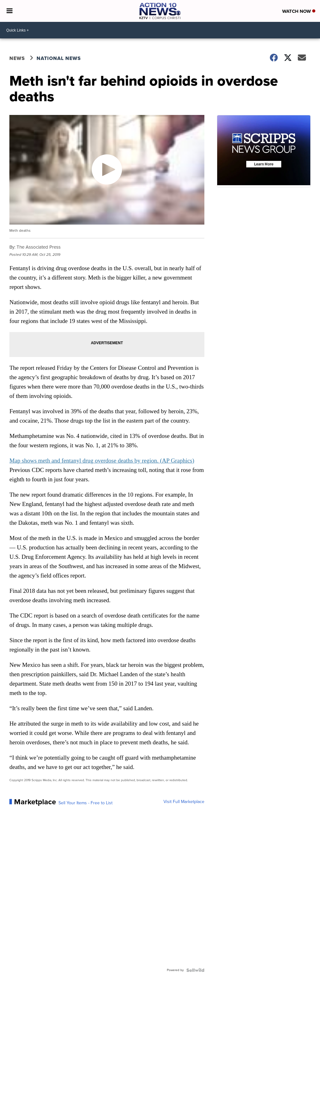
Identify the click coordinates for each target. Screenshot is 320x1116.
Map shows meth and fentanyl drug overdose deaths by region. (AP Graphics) (101, 460)
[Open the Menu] (9, 11)
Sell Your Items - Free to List (85, 803)
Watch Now (298, 11)
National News (59, 58)
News (17, 58)
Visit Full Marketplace (183, 802)
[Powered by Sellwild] (195, 970)
